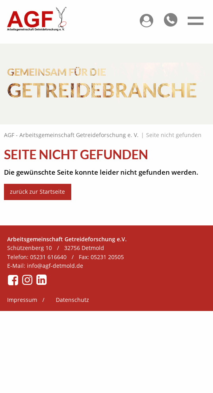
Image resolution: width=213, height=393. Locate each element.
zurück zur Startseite (37, 191)
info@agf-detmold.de (55, 265)
